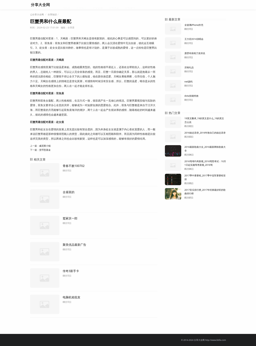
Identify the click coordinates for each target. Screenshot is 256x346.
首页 (67, 5)
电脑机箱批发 (71, 297)
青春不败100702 (74, 166)
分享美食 (114, 5)
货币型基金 (45, 149)
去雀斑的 (68, 192)
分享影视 (97, 5)
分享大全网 (38, 14)
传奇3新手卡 (71, 271)
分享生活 (130, 5)
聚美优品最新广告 (74, 245)
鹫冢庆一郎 (70, 218)
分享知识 (81, 5)
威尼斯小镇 (45, 145)
